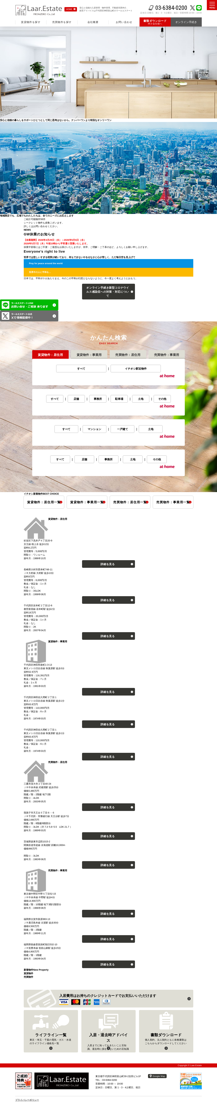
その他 (162, 398)
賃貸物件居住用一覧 (44, 502)
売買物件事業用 (166, 355)
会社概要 (92, 22)
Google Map (159, 1076)
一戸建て (122, 429)
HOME (69, 9)
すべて (81, 368)
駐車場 (119, 398)
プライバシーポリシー (27, 1100)
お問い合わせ (124, 22)
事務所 (98, 398)
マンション (94, 429)
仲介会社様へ (155, 22)
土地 (140, 398)
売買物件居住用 (127, 355)
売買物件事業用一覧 (173, 502)
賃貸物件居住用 (50, 355)
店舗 (76, 398)
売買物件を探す (62, 22)
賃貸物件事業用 (89, 355)
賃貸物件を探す (30, 22)
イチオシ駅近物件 (136, 368)
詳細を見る (108, 564)
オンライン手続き (107, 291)
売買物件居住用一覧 (130, 502)
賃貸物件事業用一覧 (87, 502)
